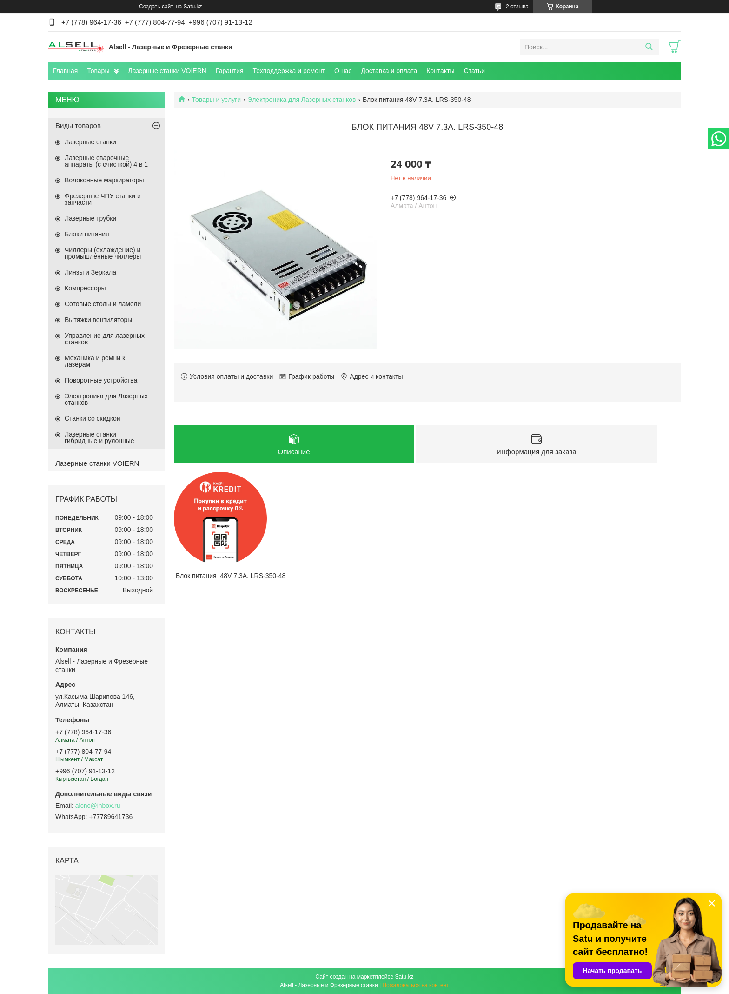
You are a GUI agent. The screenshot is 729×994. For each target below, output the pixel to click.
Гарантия (230, 70)
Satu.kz (404, 977)
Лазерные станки (90, 142)
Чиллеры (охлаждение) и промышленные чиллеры (103, 253)
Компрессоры (85, 288)
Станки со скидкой (92, 418)
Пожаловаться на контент (415, 985)
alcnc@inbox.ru (97, 805)
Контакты (440, 70)
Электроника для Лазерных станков (302, 99)
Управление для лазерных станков (105, 339)
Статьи (474, 70)
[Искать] (648, 47)
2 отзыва (517, 6)
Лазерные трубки (90, 218)
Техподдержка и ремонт (289, 70)
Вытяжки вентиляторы (98, 319)
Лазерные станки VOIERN (167, 70)
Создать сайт (156, 6)
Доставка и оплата (389, 70)
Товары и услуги (216, 99)
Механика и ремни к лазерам (95, 361)
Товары (98, 70)
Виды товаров (78, 125)
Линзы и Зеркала (90, 272)
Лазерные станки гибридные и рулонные (99, 437)
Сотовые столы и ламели (103, 304)
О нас (342, 70)
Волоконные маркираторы (104, 180)
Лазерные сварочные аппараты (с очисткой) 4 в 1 (106, 161)
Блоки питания (87, 234)
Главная (65, 70)
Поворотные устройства (101, 380)
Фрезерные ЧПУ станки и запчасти (103, 199)
